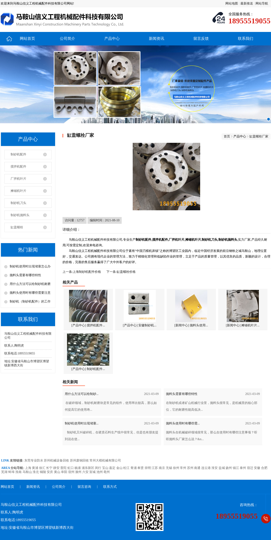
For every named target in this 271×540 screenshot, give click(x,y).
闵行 (98, 468)
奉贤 (141, 468)
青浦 (134, 468)
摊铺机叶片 (18, 191)
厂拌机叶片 (18, 178)
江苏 (155, 468)
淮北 (36, 472)
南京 (162, 468)
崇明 (148, 468)
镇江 (236, 468)
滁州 (78, 472)
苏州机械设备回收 (57, 460)
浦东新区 (88, 468)
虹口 (71, 468)
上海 (28, 468)
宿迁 (250, 468)
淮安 (215, 468)
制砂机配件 (18, 154)
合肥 (264, 468)
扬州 (229, 468)
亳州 (106, 472)
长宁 (49, 468)
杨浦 (78, 468)
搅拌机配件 (18, 166)
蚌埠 (12, 472)
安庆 (50, 472)
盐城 (222, 468)
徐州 (176, 468)
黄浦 (35, 468)
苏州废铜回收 (80, 460)
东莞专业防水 (34, 460)
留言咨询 (84, 486)
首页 (227, 136)
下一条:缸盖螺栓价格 (121, 271)
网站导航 (261, 3)
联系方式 (110, 486)
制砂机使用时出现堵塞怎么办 (30, 266)
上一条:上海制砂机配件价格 (82, 271)
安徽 (257, 468)
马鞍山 (27, 472)
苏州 (190, 468)
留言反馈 (201, 38)
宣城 (92, 472)
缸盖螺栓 (17, 227)
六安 (86, 472)
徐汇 (42, 468)
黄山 (57, 472)
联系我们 (245, 38)
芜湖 (4, 472)
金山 (119, 468)
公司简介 (67, 38)
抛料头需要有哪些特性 (25, 275)
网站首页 (27, 38)
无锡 (169, 468)
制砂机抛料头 (20, 215)
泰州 (243, 468)
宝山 (105, 468)
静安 (56, 468)
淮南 (18, 472)
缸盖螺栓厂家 (258, 136)
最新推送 (246, 3)
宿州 (71, 472)
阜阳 (64, 472)
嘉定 (112, 468)
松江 (126, 468)
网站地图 (231, 3)
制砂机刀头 (18, 203)
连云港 (206, 468)
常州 (183, 468)
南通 (197, 468)
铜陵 (43, 472)
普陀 (63, 468)
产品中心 (112, 38)
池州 (100, 472)
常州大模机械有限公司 (105, 460)
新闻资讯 (156, 38)
